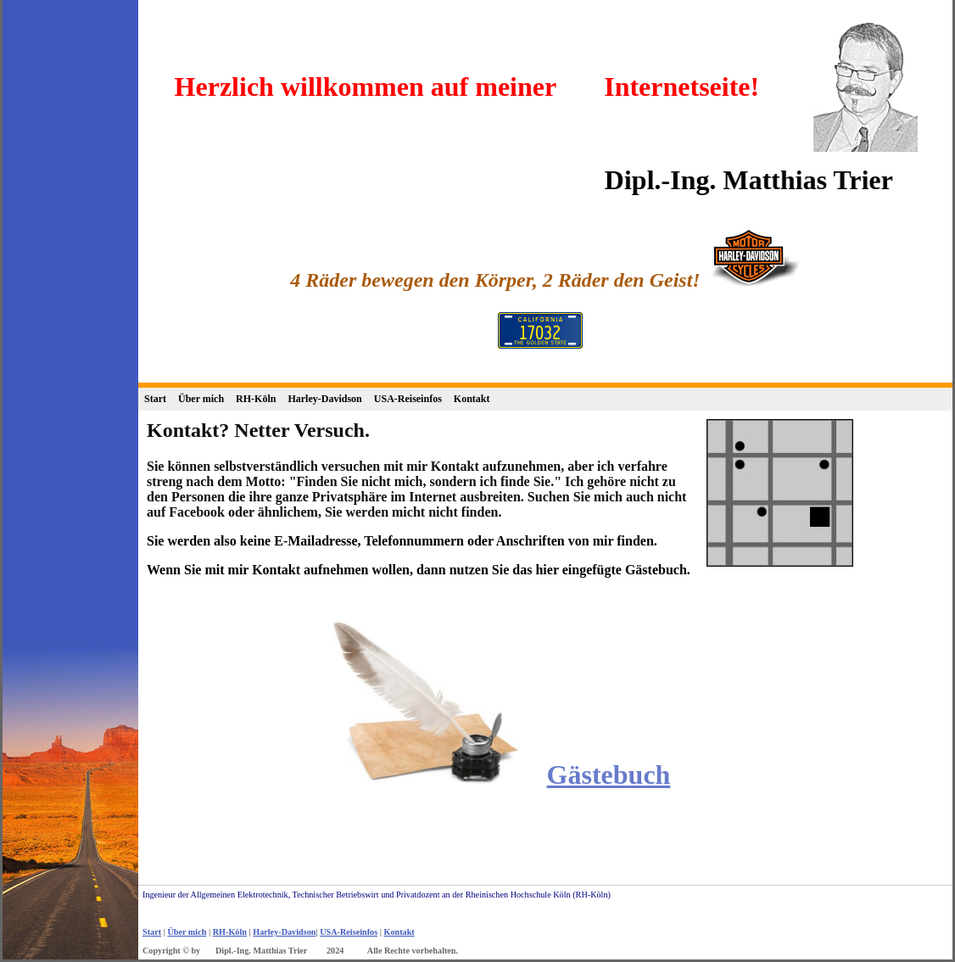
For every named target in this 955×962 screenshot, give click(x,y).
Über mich (201, 399)
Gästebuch (609, 774)
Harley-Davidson (324, 399)
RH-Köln (256, 399)
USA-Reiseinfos (408, 399)
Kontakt (472, 399)
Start (155, 399)
